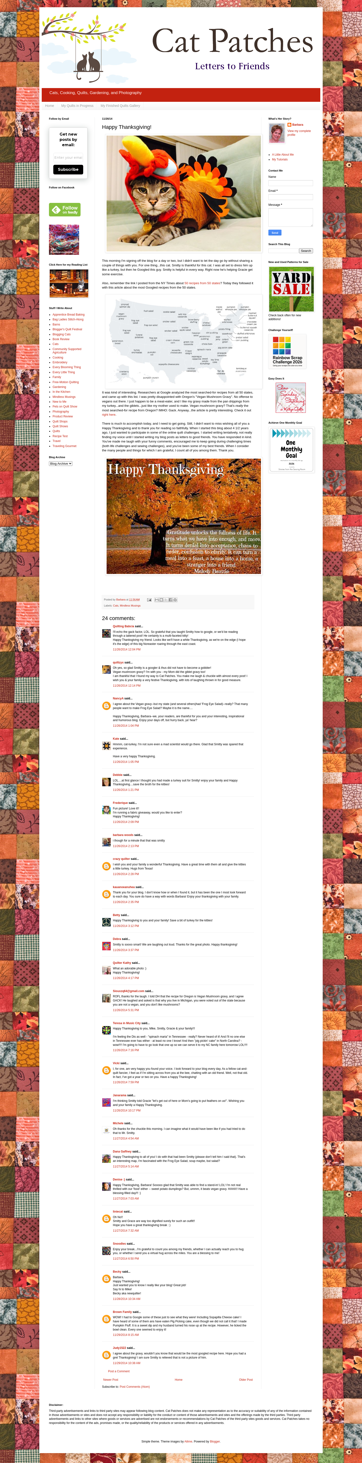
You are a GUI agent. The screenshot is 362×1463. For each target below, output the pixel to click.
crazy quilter (121, 859)
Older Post (246, 1379)
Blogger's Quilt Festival (67, 329)
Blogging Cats (62, 334)
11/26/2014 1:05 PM (126, 762)
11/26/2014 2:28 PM (126, 874)
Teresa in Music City (127, 1023)
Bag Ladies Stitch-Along (68, 319)
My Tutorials (280, 159)
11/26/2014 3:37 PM (126, 950)
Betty (116, 915)
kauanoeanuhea (124, 887)
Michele (118, 1123)
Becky (117, 1271)
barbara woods (123, 835)
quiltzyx (118, 662)
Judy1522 (119, 1348)
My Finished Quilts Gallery (120, 106)
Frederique (120, 803)
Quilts (56, 431)
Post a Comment (119, 1371)
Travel (57, 441)
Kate (116, 738)
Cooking (58, 357)
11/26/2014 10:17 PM (127, 1110)
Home (49, 106)
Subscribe (68, 169)
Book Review (61, 339)
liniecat (118, 1211)
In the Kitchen (61, 391)
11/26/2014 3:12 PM (126, 926)
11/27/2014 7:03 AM (126, 1198)
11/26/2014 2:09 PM (126, 822)
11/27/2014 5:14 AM (126, 1166)
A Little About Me (283, 154)
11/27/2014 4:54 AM (126, 1138)
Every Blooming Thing (67, 367)
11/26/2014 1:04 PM (126, 725)
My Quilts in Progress (77, 106)
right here (109, 414)
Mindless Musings (130, 605)
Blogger (215, 1441)
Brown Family (122, 1312)
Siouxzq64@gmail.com (128, 991)
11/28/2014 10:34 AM (126, 1299)
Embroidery (60, 362)
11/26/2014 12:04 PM (127, 649)
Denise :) (119, 1179)
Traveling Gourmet (64, 446)
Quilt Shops (60, 421)
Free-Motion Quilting (66, 382)
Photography (61, 411)
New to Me (59, 401)
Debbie (118, 775)
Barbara (297, 124)
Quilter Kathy (122, 963)
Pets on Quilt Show (65, 406)
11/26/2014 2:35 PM (126, 902)
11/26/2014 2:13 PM (126, 846)
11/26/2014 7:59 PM (126, 1082)
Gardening (59, 387)
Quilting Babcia (123, 626)
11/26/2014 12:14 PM (127, 685)
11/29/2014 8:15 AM (126, 1335)
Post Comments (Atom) (135, 1386)
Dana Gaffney (122, 1151)
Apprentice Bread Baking (69, 314)
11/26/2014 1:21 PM (126, 790)
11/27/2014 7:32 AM (126, 1230)
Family (57, 377)
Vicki (116, 1063)
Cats (115, 605)
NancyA (118, 698)
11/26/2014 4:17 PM (126, 978)
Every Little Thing (64, 372)
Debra (117, 939)
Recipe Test (60, 436)
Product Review (63, 416)
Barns (56, 324)
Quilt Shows (60, 426)
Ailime (188, 1441)
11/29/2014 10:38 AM (126, 1363)
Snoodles (119, 1243)
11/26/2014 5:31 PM (126, 1010)
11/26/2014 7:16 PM (126, 1050)
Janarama (119, 1095)
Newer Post (110, 1379)
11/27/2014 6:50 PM (126, 1258)
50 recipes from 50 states (202, 283)
